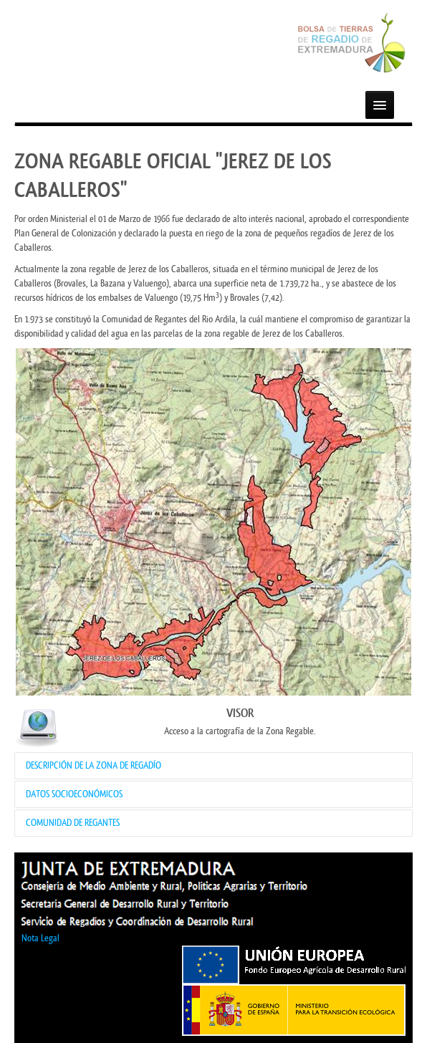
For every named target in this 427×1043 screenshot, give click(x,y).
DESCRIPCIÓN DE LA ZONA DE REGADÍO (93, 765)
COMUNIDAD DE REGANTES (73, 822)
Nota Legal (40, 938)
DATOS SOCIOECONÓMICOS (74, 794)
